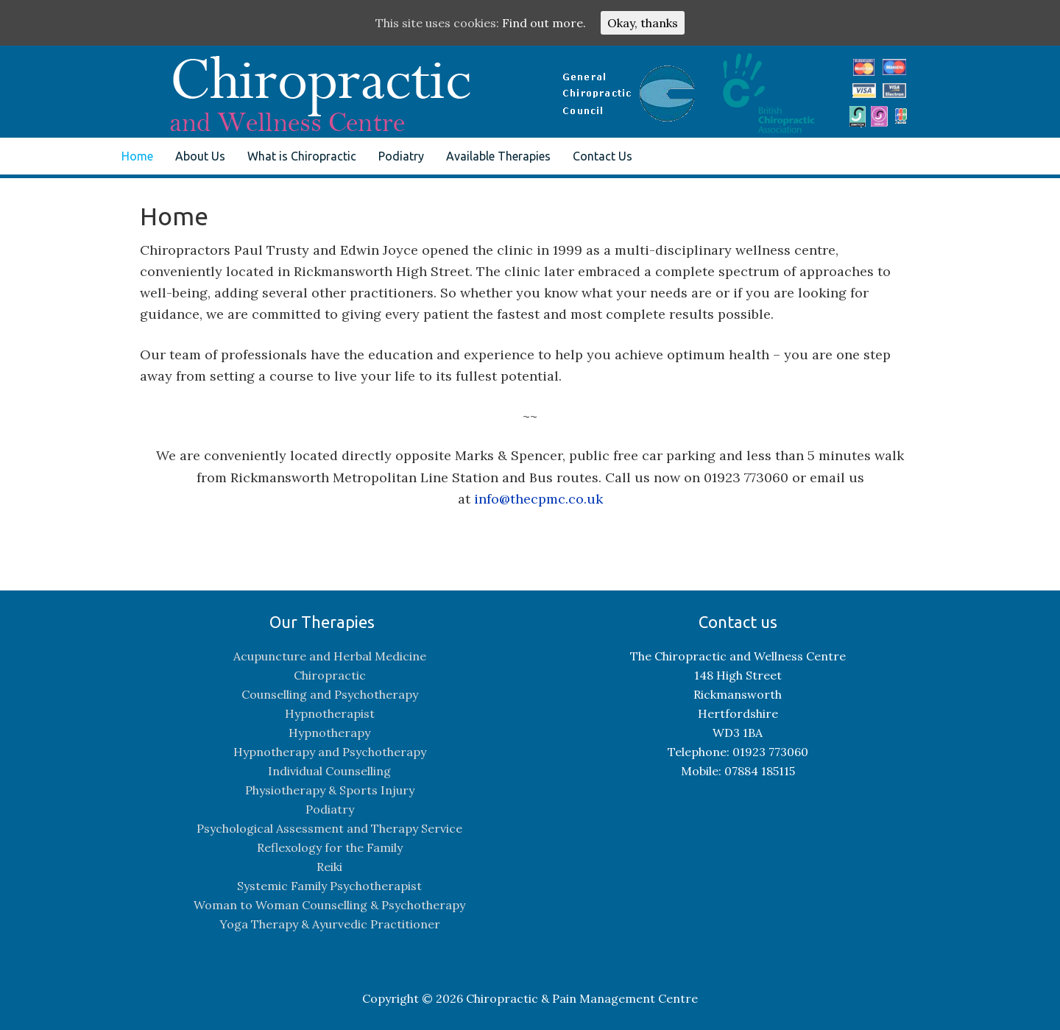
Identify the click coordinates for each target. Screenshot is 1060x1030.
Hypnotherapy (329, 732)
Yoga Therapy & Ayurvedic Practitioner (329, 924)
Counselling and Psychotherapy (329, 694)
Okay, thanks (642, 22)
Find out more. (544, 22)
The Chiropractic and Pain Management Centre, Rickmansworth (246, 82)
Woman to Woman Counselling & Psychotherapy (329, 904)
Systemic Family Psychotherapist (329, 885)
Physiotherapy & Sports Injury (329, 790)
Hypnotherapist (330, 713)
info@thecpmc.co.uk (538, 498)
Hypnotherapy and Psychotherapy (329, 751)
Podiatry (329, 809)
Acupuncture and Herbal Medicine (329, 656)
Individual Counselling (329, 770)
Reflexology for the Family (330, 847)
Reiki (329, 866)
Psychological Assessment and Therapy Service (329, 828)
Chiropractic (330, 675)
